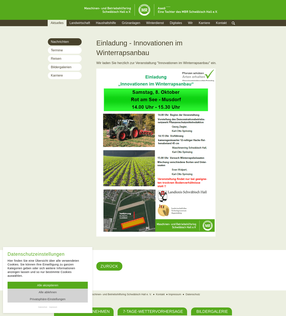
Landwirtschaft (80, 23)
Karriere (204, 23)
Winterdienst (155, 23)
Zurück (109, 266)
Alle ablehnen (48, 292)
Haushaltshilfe (106, 23)
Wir (190, 23)
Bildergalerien (61, 67)
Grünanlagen (131, 23)
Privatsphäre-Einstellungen (47, 299)
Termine (57, 50)
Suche (237, 28)
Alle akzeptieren (47, 285)
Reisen (56, 58)
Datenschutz (193, 294)
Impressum (174, 294)
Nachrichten (60, 42)
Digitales (176, 23)
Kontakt (221, 23)
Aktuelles (57, 23)
